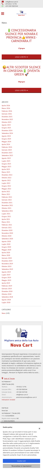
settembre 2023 (7, 155)
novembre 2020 (7, 233)
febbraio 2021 (7, 225)
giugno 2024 (6, 139)
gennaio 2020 (7, 258)
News (3, 313)
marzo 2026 (6, 108)
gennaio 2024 (7, 150)
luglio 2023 (6, 161)
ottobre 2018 (6, 294)
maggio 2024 (6, 142)
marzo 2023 (6, 172)
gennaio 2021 (7, 228)
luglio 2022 (6, 183)
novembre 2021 (7, 205)
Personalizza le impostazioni (21, 466)
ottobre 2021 (6, 208)
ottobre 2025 (6, 122)
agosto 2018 (6, 300)
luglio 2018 (6, 302)
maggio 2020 (6, 250)
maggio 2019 (6, 280)
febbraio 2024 (7, 147)
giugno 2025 (6, 128)
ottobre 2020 (6, 236)
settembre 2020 (7, 239)
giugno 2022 (6, 186)
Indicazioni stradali (8, 400)
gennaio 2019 (7, 289)
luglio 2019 (6, 275)
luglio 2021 (6, 214)
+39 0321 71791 (11, 4)
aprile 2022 (6, 191)
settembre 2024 (7, 133)
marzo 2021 (6, 222)
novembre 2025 (7, 119)
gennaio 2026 (7, 114)
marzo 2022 (6, 194)
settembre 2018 (7, 297)
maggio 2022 (6, 189)
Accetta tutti (21, 461)
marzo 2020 (6, 255)
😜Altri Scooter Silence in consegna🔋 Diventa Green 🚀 (21, 70)
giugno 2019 (6, 277)
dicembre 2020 (7, 230)
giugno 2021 (6, 216)
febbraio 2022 (7, 197)
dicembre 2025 (7, 117)
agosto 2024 (6, 136)
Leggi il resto (21, 57)
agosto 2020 (6, 241)
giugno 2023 (6, 164)
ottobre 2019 (6, 266)
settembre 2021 (7, 211)
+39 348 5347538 (21, 392)
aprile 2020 (6, 252)
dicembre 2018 (7, 291)
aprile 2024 (6, 144)
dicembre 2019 (7, 261)
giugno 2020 (6, 247)
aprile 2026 (6, 105)
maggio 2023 (6, 167)
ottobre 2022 (6, 178)
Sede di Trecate (9, 378)
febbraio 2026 (7, 111)
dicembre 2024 (7, 130)
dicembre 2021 (7, 203)
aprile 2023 (6, 169)
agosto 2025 (6, 125)
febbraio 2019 (7, 286)
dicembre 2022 (7, 175)
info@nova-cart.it (11, 2)
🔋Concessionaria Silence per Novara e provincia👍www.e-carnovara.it (21, 35)
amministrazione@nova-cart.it (26, 397)
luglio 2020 (6, 244)
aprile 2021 (6, 219)
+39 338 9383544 (11, 6)
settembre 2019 (7, 269)
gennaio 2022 (7, 200)
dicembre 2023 (7, 153)
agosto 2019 (6, 272)
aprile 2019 (6, 283)
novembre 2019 (7, 264)
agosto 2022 (6, 180)
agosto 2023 (6, 158)
